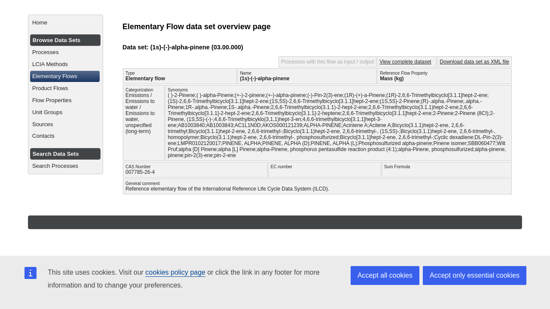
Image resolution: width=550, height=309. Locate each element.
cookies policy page (175, 272)
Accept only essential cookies (474, 275)
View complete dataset (405, 62)
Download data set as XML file (474, 62)
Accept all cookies (385, 275)
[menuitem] (65, 22)
